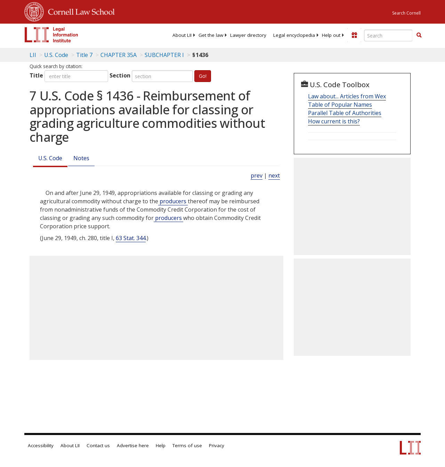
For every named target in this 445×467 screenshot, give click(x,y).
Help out (331, 35)
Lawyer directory (248, 35)
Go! (203, 76)
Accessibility (41, 445)
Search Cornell (406, 13)
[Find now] (419, 35)
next (274, 175)
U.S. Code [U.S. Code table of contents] (56, 55)
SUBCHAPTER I (164, 55)
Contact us (98, 445)
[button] (418, 35)
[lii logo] (51, 34)
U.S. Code (50, 158)
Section (120, 75)
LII (33, 55)
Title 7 (84, 55)
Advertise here (133, 445)
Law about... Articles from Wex (347, 96)
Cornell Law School (79, 11)
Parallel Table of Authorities (344, 113)
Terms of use (187, 445)
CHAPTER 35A (118, 55)
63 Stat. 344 (131, 238)
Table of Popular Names (340, 104)
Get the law (211, 35)
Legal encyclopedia (294, 35)
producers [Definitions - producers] (173, 201)
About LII (182, 35)
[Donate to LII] (354, 35)
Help (160, 445)
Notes (81, 158)
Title (36, 75)
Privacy (216, 445)
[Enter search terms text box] (388, 35)
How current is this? (334, 121)
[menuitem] (182, 35)
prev (256, 175)
